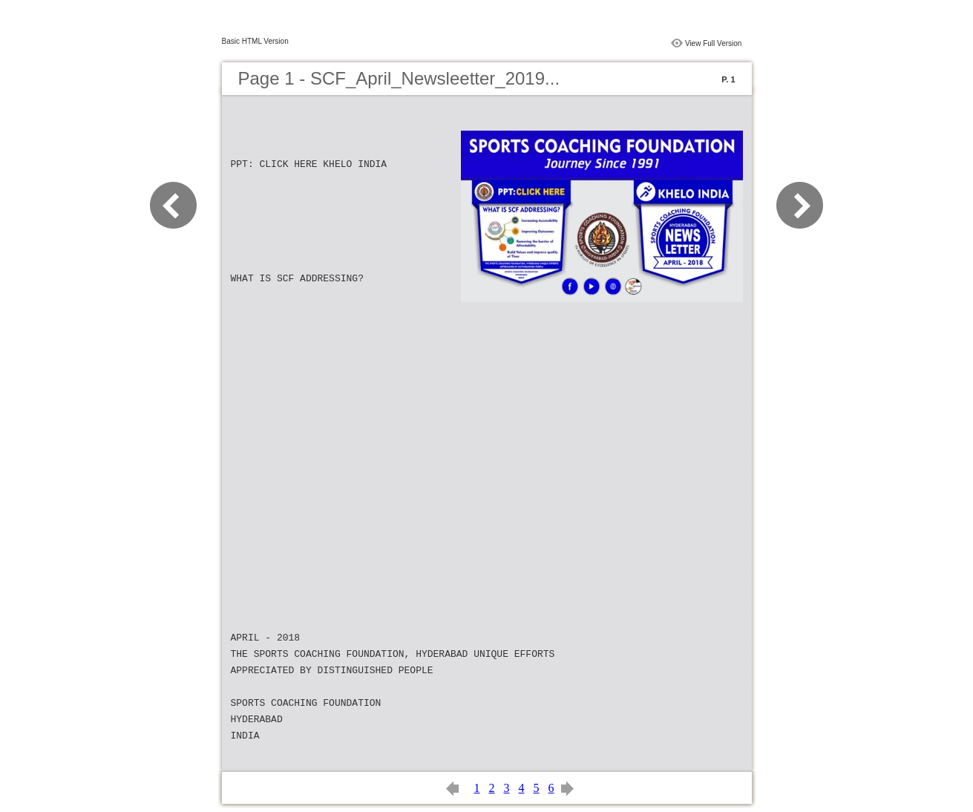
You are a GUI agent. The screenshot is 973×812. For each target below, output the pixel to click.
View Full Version (713, 43)
